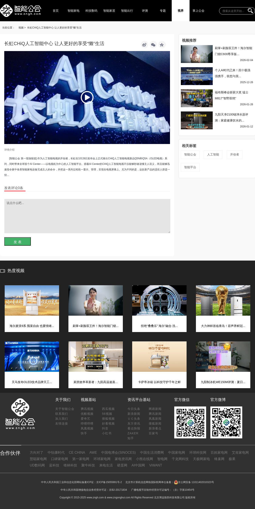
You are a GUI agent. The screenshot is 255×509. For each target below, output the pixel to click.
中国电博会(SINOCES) (118, 452)
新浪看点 (155, 428)
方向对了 (36, 452)
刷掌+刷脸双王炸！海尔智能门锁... (96, 326)
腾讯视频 (87, 409)
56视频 (107, 413)
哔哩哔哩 (87, 423)
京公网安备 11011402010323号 (194, 482)
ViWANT (155, 465)
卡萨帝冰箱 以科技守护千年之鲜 (159, 382)
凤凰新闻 (155, 418)
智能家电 (73, 10)
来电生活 (106, 465)
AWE (93, 452)
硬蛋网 (122, 465)
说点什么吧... (87, 216)
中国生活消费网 (152, 452)
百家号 (153, 433)
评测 (145, 10)
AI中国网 (138, 465)
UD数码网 (37, 465)
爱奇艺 (85, 418)
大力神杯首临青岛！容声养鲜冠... (223, 326)
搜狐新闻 (155, 423)
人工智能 (213, 154)
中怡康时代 (56, 452)
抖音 (105, 428)
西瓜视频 (108, 409)
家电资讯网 (123, 459)
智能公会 (190, 154)
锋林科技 (70, 465)
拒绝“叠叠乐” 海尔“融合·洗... (159, 326)
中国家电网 (176, 452)
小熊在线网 (144, 459)
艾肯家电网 (240, 452)
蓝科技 (54, 465)
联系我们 (61, 413)
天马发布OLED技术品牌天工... (32, 382)
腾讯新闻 (155, 413)
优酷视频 (87, 413)
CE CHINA (77, 452)
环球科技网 (197, 452)
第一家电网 (80, 459)
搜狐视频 (108, 418)
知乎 (131, 438)
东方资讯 (134, 423)
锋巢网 (219, 459)
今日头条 (134, 409)
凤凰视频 (87, 428)
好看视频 (108, 423)
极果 (232, 459)
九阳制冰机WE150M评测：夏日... (223, 382)
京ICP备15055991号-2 (109, 482)
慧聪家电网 (38, 459)
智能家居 (109, 10)
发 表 (17, 242)
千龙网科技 (180, 459)
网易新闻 (155, 409)
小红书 (107, 433)
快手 (84, 433)
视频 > (22, 27)
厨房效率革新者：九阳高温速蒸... (96, 382)
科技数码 (91, 10)
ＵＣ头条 (134, 418)
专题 (163, 10)
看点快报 (134, 428)
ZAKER (133, 433)
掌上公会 (198, 10)
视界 (181, 10)
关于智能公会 (64, 409)
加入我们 (61, 418)
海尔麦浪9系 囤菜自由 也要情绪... (32, 326)
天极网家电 (201, 459)
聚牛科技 (88, 465)
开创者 (234, 154)
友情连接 (61, 423)
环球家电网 (102, 459)
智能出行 (127, 10)
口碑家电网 (59, 459)
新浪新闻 (134, 413)
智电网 (162, 459)
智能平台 (190, 167)
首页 (56, 10)
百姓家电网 (219, 452)
